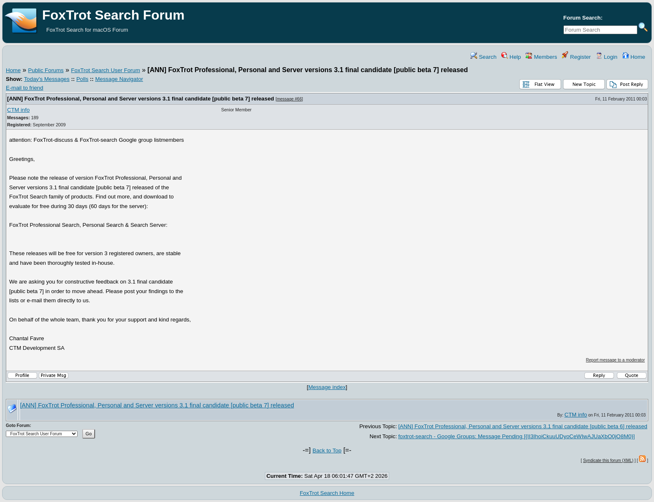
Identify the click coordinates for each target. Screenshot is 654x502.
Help (511, 57)
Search (483, 57)
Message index (327, 387)
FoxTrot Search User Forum (105, 70)
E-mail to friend (24, 88)
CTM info (18, 110)
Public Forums (45, 70)
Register (576, 57)
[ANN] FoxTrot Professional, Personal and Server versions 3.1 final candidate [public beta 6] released (522, 426)
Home (633, 57)
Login (606, 57)
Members (541, 57)
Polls (82, 79)
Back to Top (326, 450)
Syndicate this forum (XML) (608, 460)
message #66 (289, 99)
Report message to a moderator (615, 360)
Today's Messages (46, 79)
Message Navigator (119, 79)
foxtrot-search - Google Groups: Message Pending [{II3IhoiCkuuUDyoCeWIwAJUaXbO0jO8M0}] (516, 436)
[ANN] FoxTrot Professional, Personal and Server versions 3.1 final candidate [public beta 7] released (140, 98)
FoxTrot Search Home (327, 493)
